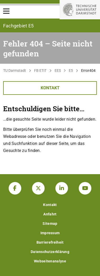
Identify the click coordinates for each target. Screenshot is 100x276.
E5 (71, 70)
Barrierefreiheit (50, 242)
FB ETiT (40, 70)
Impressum (50, 233)
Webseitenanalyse (50, 261)
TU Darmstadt (14, 70)
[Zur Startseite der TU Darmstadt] (80, 9)
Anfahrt (49, 214)
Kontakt (50, 87)
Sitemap (50, 223)
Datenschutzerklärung (50, 252)
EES (58, 70)
